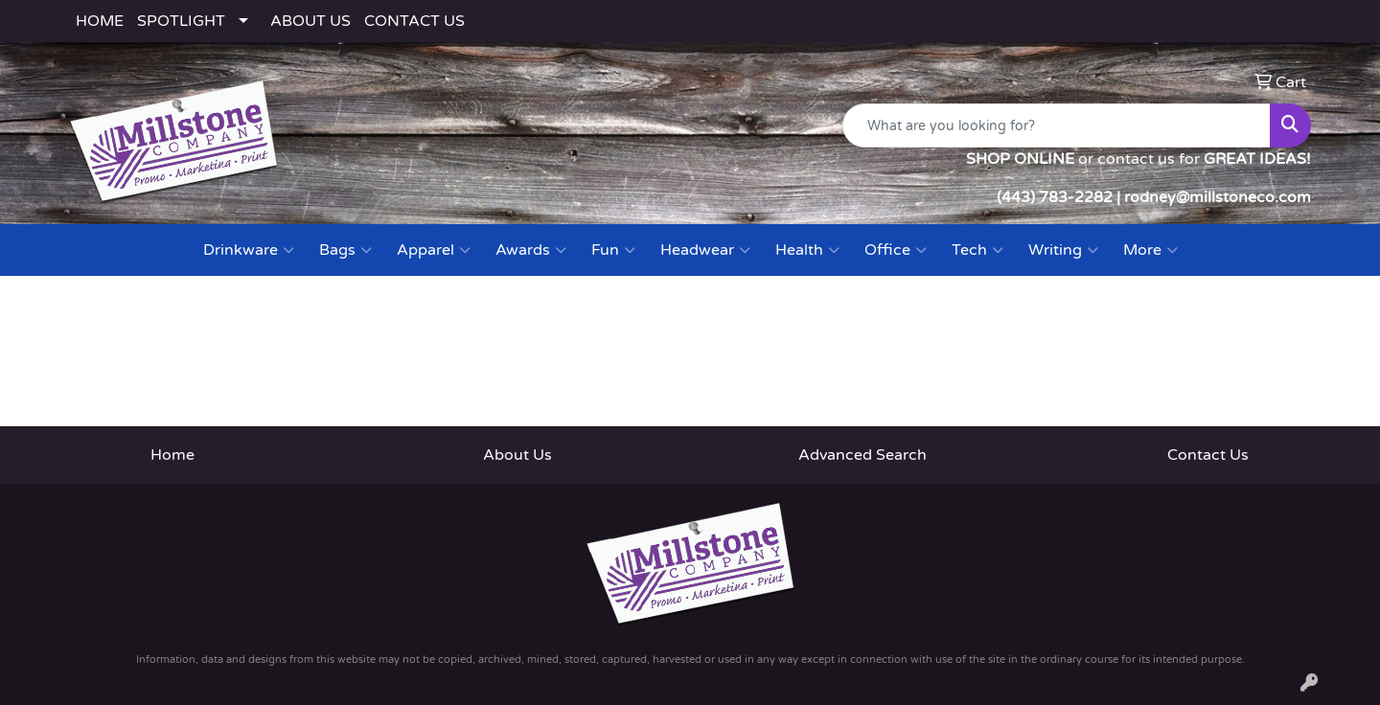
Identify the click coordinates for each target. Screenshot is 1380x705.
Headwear (705, 250)
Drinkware (248, 250)
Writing (1063, 250)
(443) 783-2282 (1055, 197)
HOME (100, 21)
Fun (613, 250)
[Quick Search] (1056, 125)
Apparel (434, 250)
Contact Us (1208, 455)
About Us (517, 455)
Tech (977, 250)
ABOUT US (310, 21)
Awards (530, 250)
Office (895, 250)
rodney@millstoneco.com (1217, 197)
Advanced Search (862, 455)
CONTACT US (414, 21)
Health (807, 250)
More (1150, 250)
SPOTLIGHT (181, 21)
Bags (345, 250)
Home (172, 455)
